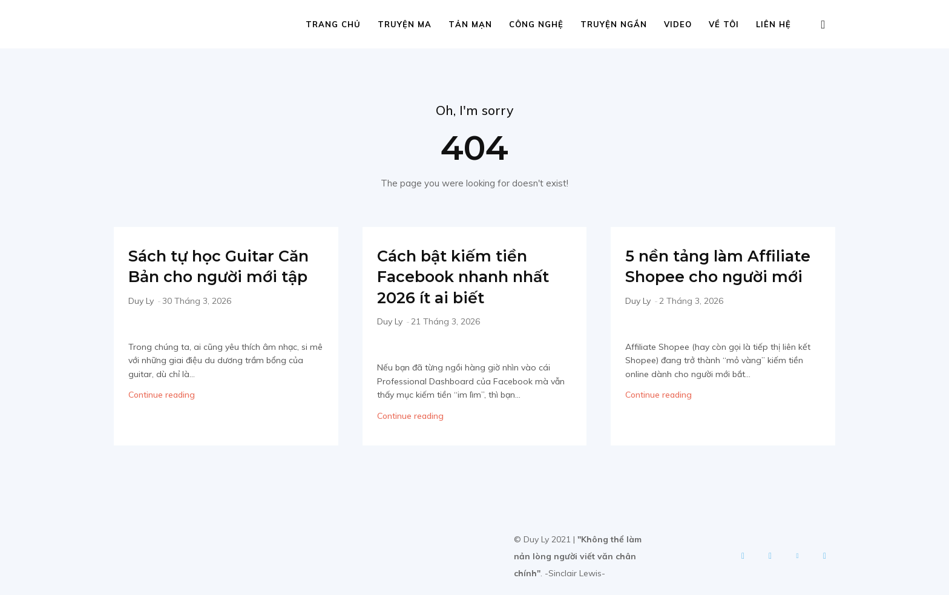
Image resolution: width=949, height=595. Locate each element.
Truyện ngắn (613, 24)
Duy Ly (141, 323)
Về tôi (724, 24)
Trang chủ (333, 24)
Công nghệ (536, 24)
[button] (823, 25)
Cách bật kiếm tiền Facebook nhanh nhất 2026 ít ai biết (465, 278)
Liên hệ (773, 24)
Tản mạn (470, 24)
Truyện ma (405, 24)
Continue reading (161, 417)
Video (678, 24)
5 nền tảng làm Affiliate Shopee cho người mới (718, 278)
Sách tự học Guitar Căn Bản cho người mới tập (215, 278)
